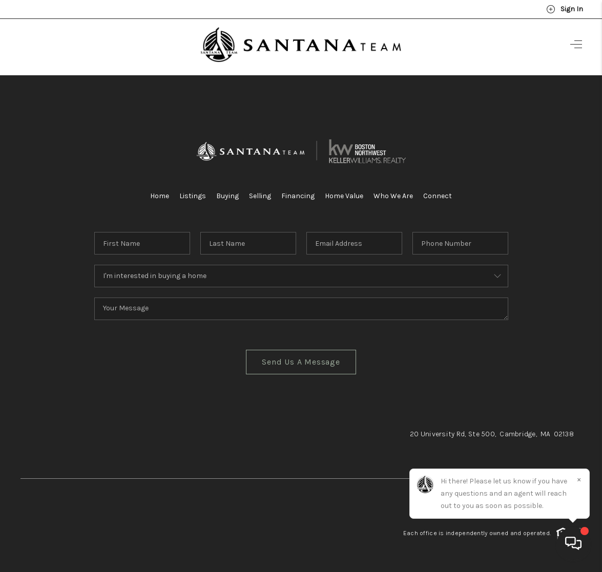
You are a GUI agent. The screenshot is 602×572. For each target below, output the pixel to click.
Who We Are (393, 196)
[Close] (579, 479)
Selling (260, 196)
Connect (437, 196)
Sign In (564, 9)
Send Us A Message (301, 362)
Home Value (344, 196)
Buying (227, 196)
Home (159, 196)
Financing (298, 196)
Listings (192, 196)
